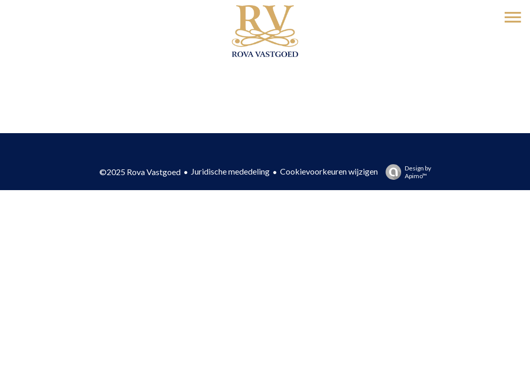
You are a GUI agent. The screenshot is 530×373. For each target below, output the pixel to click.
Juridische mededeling (230, 171)
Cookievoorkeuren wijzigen (329, 171)
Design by (405, 172)
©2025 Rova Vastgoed (140, 172)
